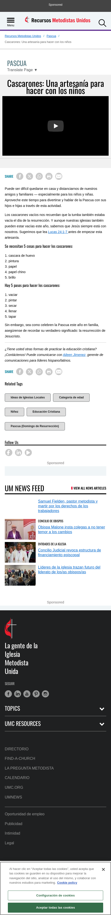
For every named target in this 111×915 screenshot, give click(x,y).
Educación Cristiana (46, 411)
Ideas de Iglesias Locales (28, 397)
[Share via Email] (58, 176)
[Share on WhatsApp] (39, 176)
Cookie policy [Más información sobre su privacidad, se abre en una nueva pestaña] (67, 882)
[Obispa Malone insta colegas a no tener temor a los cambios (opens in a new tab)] (20, 529)
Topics (12, 708)
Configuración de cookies (55, 895)
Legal (9, 843)
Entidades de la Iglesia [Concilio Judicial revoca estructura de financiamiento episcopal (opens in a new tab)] (52, 544)
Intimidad (12, 833)
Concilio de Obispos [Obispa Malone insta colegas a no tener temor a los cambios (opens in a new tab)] (50, 520)
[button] (102, 22)
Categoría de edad (71, 397)
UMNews (13, 797)
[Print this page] (49, 176)
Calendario (17, 778)
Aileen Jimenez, (75, 355)
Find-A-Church (20, 758)
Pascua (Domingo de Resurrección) (35, 426)
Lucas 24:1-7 (58, 232)
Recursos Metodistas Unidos (23, 36)
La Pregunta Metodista (29, 768)
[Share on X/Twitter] (29, 176)
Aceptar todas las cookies (55, 907)
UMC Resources (23, 723)
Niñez (14, 411)
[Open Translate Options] (22, 70)
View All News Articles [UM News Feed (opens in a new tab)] (89, 488)
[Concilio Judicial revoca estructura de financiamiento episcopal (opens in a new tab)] (20, 552)
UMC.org (14, 787)
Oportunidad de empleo (24, 814)
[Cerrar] (103, 869)
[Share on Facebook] (19, 176)
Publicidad (13, 824)
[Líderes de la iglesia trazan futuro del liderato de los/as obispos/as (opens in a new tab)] (20, 575)
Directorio (17, 749)
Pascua (51, 36)
